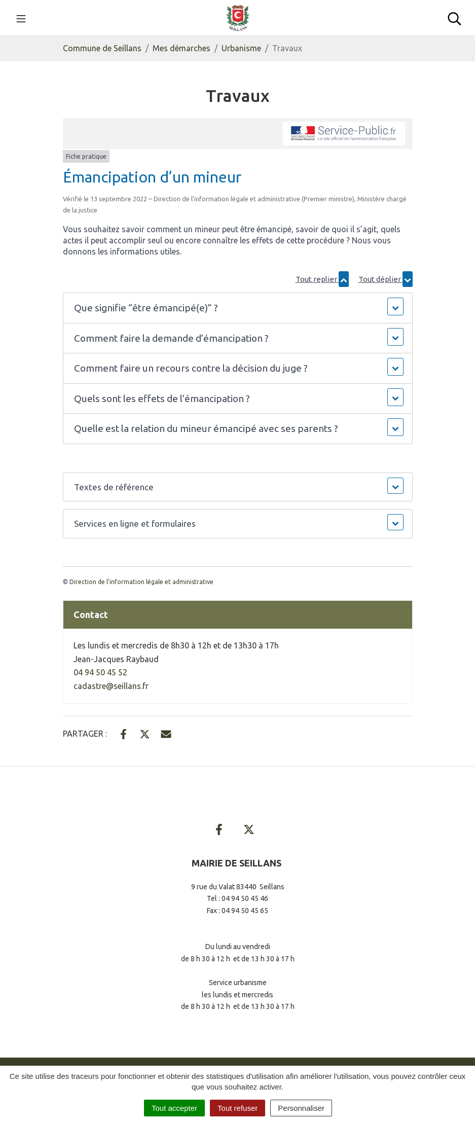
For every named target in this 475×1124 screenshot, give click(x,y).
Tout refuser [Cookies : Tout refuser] (237, 1108)
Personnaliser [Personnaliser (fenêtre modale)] (301, 1108)
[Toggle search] (454, 17)
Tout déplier (385, 279)
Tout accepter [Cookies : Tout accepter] (174, 1108)
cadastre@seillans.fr (111, 686)
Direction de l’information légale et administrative (141, 581)
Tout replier (322, 279)
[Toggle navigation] (21, 18)
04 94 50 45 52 (100, 672)
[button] (237, 308)
